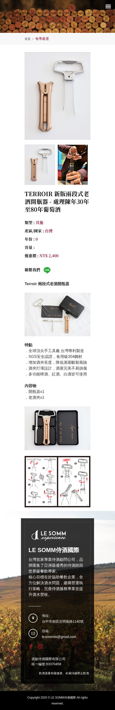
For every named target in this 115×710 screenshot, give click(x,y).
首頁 (29, 39)
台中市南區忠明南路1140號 (63, 621)
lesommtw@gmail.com (59, 637)
